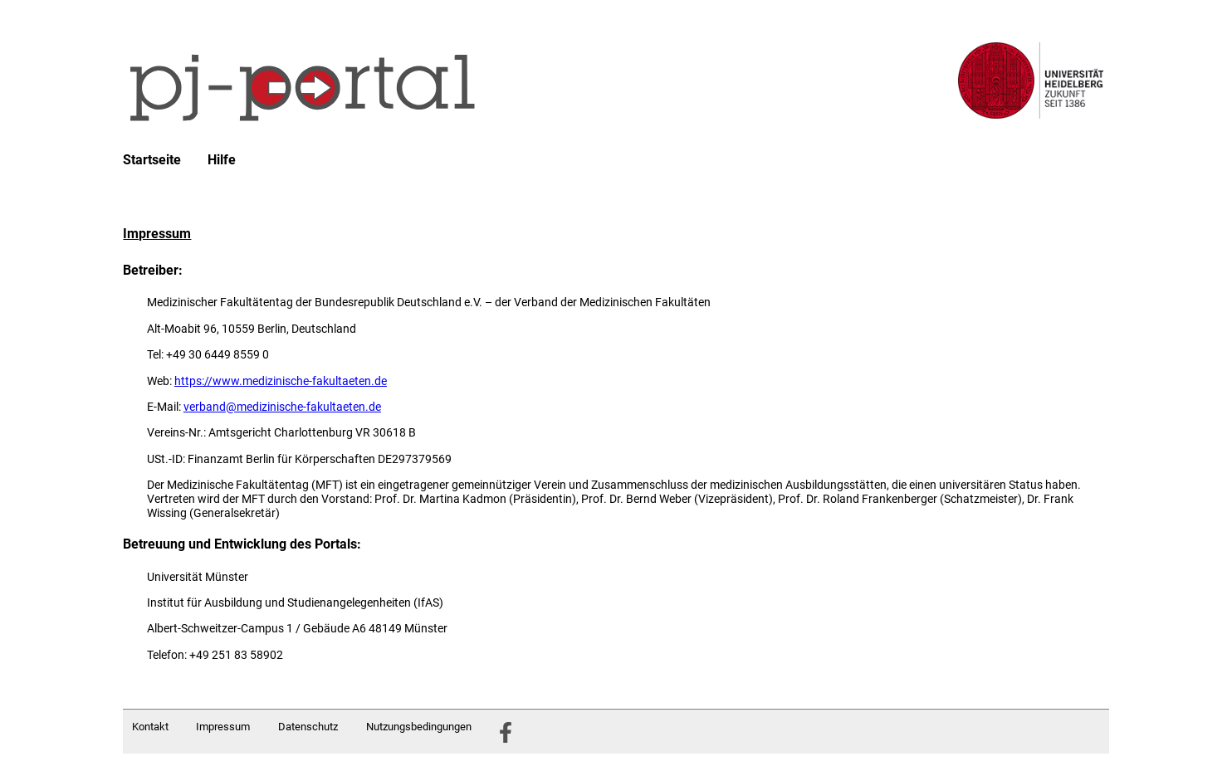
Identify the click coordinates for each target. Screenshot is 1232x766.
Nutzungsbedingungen (419, 726)
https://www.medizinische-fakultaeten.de (280, 381)
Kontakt (150, 726)
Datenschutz (308, 726)
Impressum (223, 726)
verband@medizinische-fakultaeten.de (282, 406)
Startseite (152, 160)
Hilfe (222, 160)
